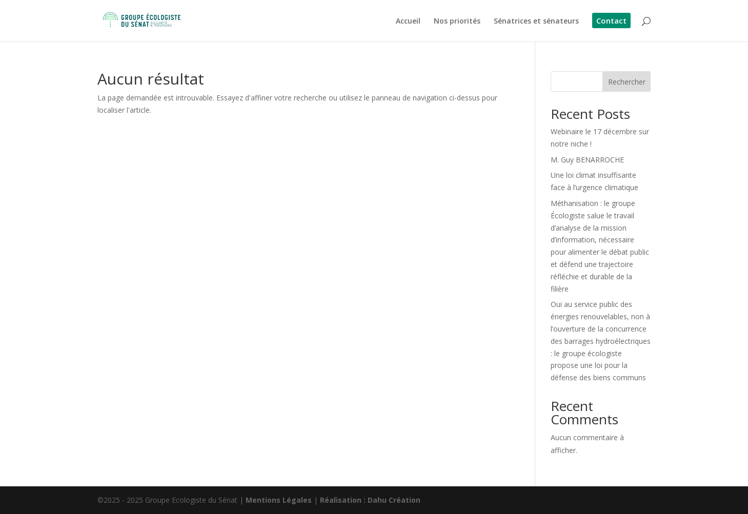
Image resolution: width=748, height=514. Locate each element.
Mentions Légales (279, 500)
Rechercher (626, 82)
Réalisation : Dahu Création (370, 500)
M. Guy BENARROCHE (587, 160)
